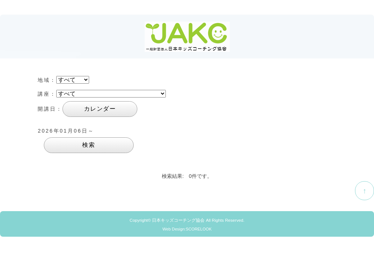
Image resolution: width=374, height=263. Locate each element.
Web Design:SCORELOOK (187, 229)
